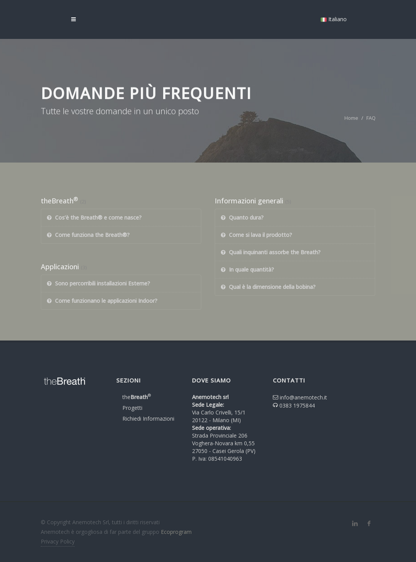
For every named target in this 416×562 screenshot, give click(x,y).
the (136, 397)
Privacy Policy (58, 541)
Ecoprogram (176, 531)
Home (351, 117)
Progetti (132, 407)
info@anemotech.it (303, 397)
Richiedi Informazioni (148, 418)
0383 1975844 (297, 405)
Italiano (334, 19)
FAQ (371, 117)
